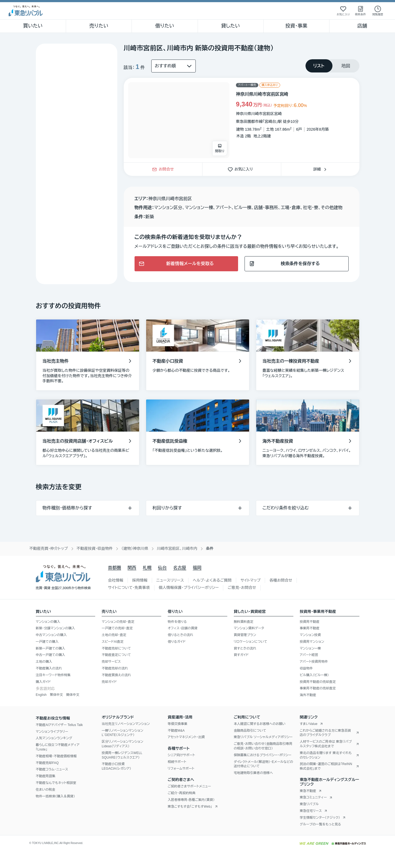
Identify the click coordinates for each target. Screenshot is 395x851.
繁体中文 (56, 695)
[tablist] (332, 65)
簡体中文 (72, 695)
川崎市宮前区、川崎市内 (177, 548)
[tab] (318, 65)
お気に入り (241, 169)
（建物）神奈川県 (134, 548)
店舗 (362, 26)
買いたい (33, 26)
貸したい (230, 26)
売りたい (99, 26)
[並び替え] (173, 66)
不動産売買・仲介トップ (48, 548)
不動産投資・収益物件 (95, 548)
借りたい (164, 26)
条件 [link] (210, 548)
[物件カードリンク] (241, 120)
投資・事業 (296, 26)
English (41, 695)
